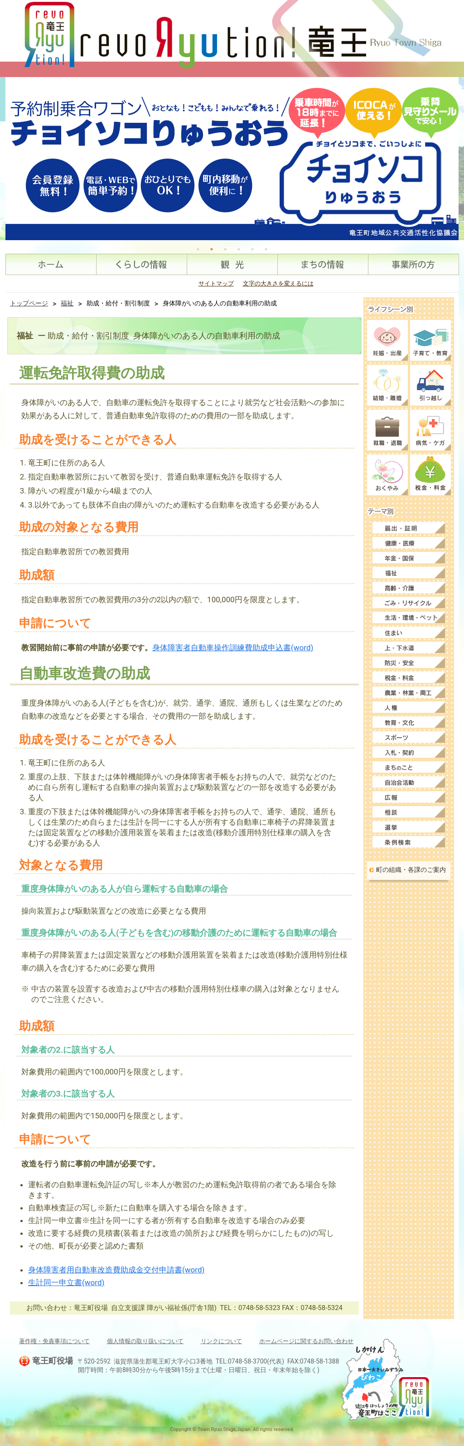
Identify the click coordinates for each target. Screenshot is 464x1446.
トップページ (29, 303)
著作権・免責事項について (54, 1341)
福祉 (67, 303)
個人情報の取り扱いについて (145, 1341)
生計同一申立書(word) (66, 1282)
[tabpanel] (232, 158)
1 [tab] (198, 249)
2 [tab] (211, 249)
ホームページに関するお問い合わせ (306, 1341)
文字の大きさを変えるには (278, 283)
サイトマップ (216, 283)
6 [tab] (266, 249)
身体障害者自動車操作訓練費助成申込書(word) (232, 647)
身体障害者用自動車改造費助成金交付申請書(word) (116, 1269)
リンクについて (221, 1341)
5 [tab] (252, 249)
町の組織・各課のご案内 (411, 869)
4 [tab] (238, 249)
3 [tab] (225, 249)
